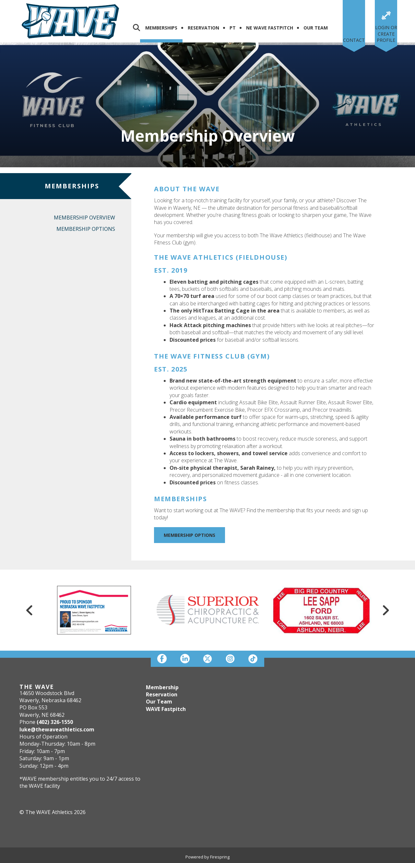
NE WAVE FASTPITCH (269, 28)
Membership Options (85, 228)
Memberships (161, 28)
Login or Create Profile (386, 33)
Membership (162, 687)
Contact (354, 40)
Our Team (315, 28)
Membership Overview (84, 217)
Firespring (220, 857)
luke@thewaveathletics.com (56, 729)
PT (233, 28)
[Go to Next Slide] (385, 610)
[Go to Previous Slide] (29, 610)
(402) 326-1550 (55, 722)
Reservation (203, 28)
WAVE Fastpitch (166, 709)
